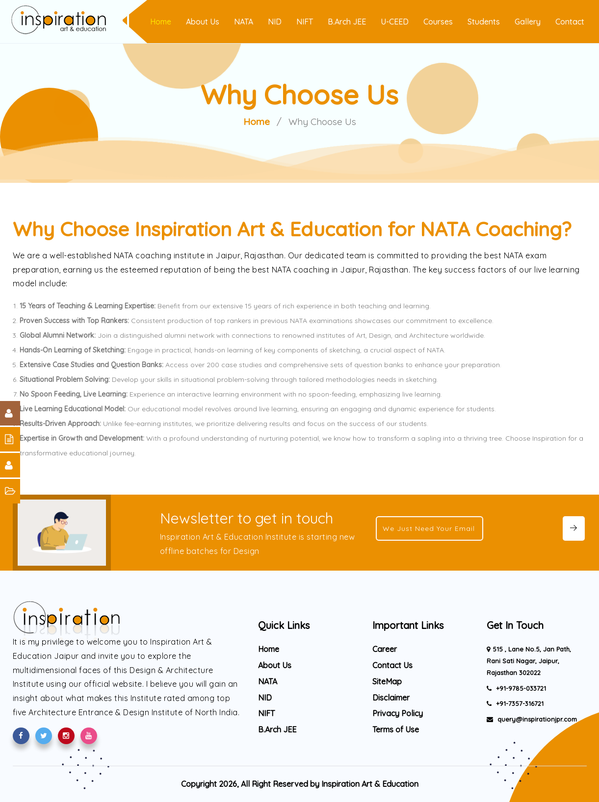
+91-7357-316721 (519, 703)
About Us (202, 21)
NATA (243, 21)
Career (384, 649)
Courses (438, 21)
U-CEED (395, 21)
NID (275, 21)
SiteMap (387, 681)
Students (484, 21)
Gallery (528, 21)
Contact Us (392, 665)
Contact (569, 21)
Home (160, 21)
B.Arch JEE (347, 21)
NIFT (304, 21)
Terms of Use (395, 729)
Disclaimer (391, 697)
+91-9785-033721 (520, 688)
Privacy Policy (397, 713)
